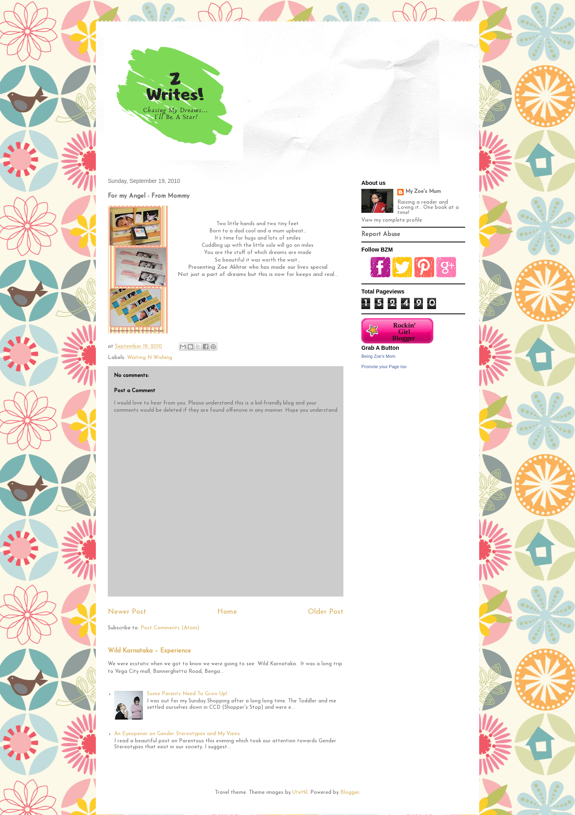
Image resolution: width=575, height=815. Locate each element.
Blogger (349, 792)
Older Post (325, 612)
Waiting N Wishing (149, 357)
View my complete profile (391, 220)
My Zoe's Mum (423, 191)
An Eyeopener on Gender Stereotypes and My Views (177, 733)
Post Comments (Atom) (170, 628)
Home (227, 612)
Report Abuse (380, 235)
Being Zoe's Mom (378, 356)
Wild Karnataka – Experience (149, 651)
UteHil (299, 792)
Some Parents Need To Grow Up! (187, 693)
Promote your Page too (383, 366)
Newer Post (127, 612)
